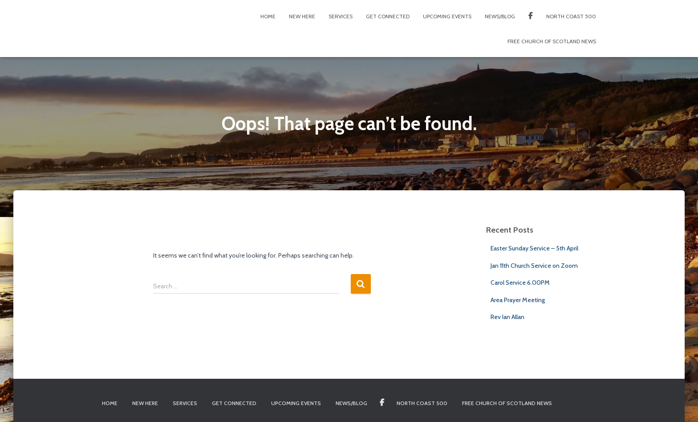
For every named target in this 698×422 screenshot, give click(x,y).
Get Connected (388, 16)
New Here (302, 16)
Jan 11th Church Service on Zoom (534, 266)
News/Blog (500, 16)
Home (268, 16)
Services (341, 16)
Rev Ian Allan (507, 317)
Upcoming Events (447, 16)
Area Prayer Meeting (518, 300)
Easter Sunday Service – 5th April (534, 248)
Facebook (531, 16)
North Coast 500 (571, 16)
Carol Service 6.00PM (520, 283)
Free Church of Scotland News (551, 41)
